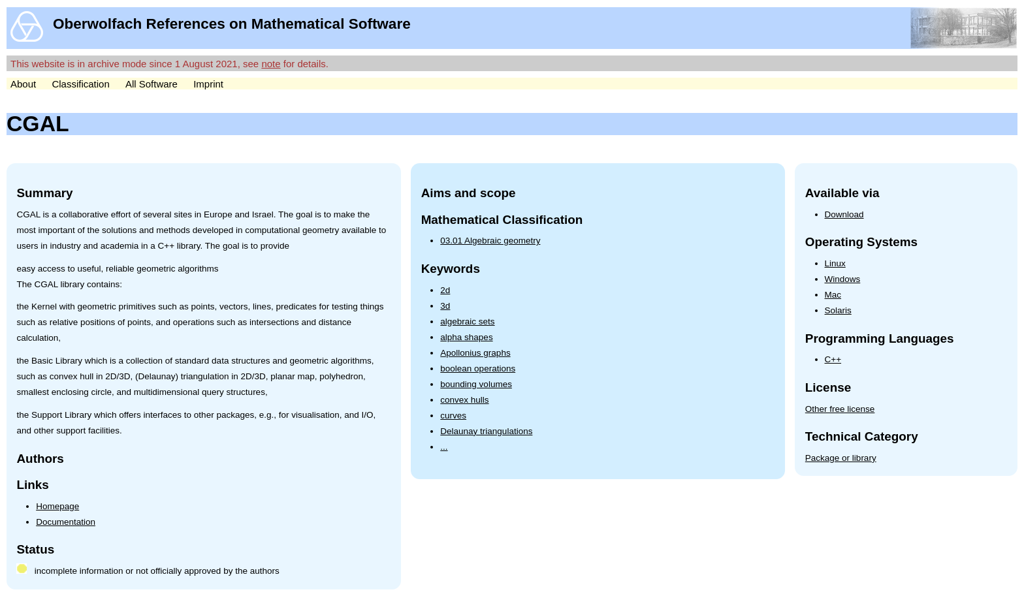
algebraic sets (467, 321)
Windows (843, 279)
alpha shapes (466, 337)
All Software (151, 83)
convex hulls (464, 400)
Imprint (208, 83)
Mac (833, 295)
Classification (80, 83)
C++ (833, 359)
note (270, 63)
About (23, 83)
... (443, 447)
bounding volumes (476, 384)
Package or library (840, 458)
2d (445, 290)
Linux (835, 263)
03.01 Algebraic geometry (490, 240)
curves (453, 415)
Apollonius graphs (475, 353)
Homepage (57, 506)
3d (445, 306)
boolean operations (477, 368)
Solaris (838, 310)
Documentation (65, 522)
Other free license (840, 409)
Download (844, 214)
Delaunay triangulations (486, 431)
